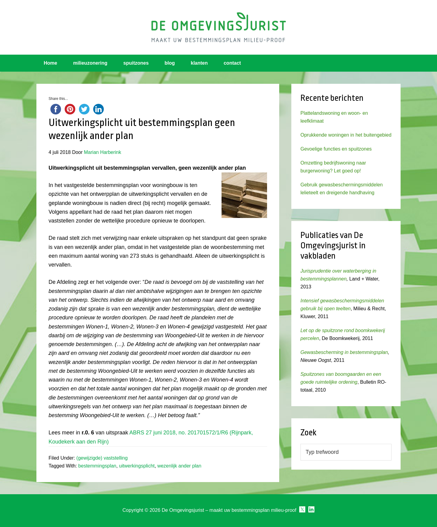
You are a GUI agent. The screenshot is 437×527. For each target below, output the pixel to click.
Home (50, 63)
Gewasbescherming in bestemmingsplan (344, 352)
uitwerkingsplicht (136, 465)
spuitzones (136, 63)
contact (232, 63)
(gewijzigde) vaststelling (102, 458)
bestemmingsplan (97, 465)
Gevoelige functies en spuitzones (336, 148)
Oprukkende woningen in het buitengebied (345, 135)
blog (169, 63)
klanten (199, 63)
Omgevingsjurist (218, 27)
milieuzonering (90, 63)
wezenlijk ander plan (179, 465)
